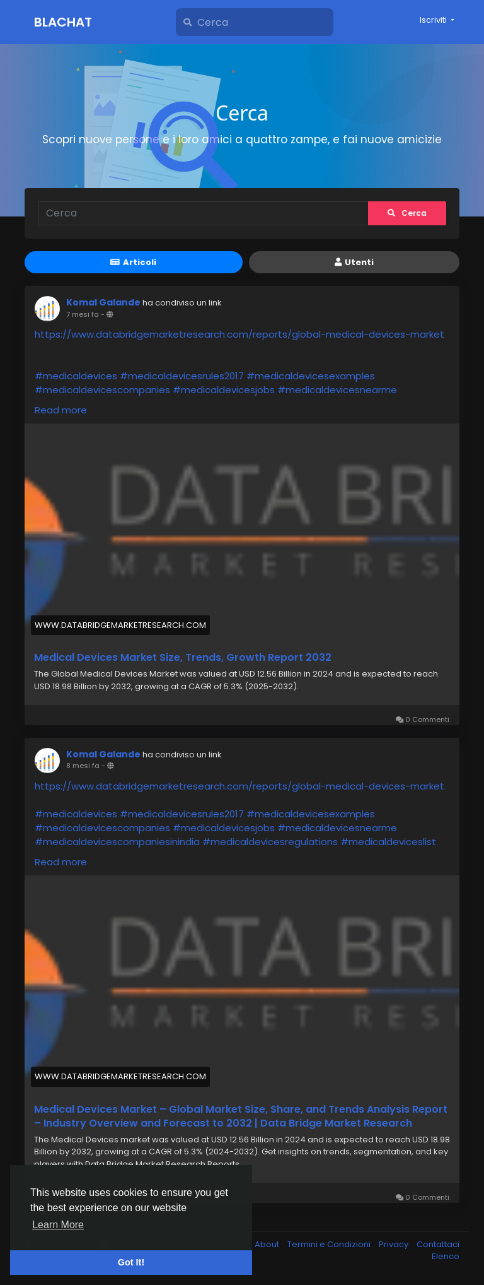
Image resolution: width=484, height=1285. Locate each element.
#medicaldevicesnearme (337, 389)
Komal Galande (103, 302)
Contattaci (438, 1244)
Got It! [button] (131, 1262)
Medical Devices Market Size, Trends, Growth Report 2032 (182, 658)
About (268, 1244)
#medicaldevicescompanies (102, 389)
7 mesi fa (82, 314)
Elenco (445, 1256)
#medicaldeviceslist (388, 841)
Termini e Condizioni (329, 1244)
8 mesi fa (83, 766)
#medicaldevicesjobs (224, 389)
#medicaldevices (76, 375)
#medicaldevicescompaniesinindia (117, 841)
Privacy (394, 1244)
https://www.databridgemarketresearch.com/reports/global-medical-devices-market (239, 334)
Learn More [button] (58, 1224)
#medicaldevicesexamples (310, 375)
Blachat (63, 22)
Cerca (407, 213)
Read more (61, 410)
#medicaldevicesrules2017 (182, 375)
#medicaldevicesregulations (270, 841)
